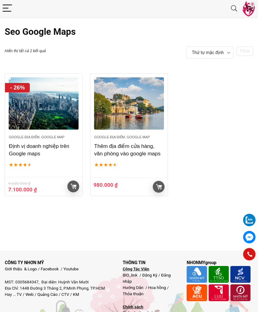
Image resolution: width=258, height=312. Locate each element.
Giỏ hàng (73, 186)
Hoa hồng (157, 287)
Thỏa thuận (133, 293)
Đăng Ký (150, 275)
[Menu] (7, 8)
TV (19, 294)
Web (29, 294)
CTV (65, 294)
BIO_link (130, 275)
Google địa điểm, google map (36, 137)
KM (76, 294)
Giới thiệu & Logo (21, 269)
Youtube (71, 269)
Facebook (50, 269)
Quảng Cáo (47, 294)
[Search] (234, 8)
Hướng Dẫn (133, 287)
